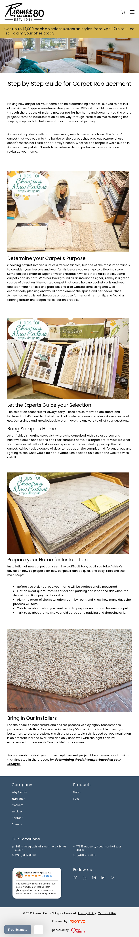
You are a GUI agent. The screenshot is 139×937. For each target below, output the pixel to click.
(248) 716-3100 (86, 855)
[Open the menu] (132, 12)
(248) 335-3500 (25, 855)
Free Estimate (17, 929)
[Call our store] (38, 929)
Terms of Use (107, 913)
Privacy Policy (87, 913)
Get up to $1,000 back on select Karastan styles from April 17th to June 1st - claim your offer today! (69, 31)
